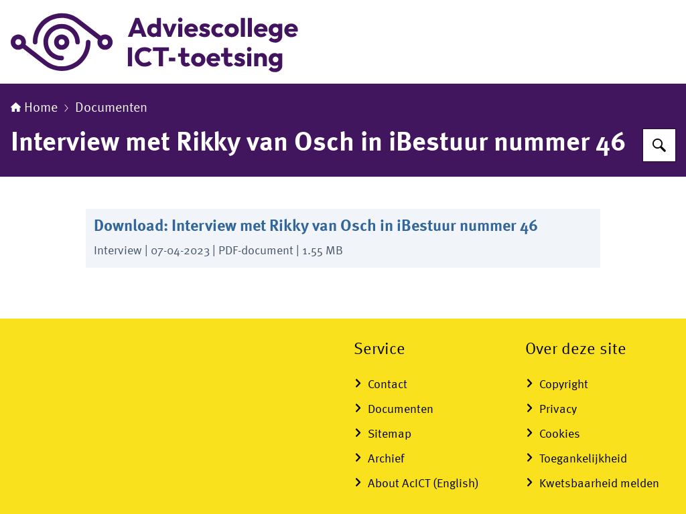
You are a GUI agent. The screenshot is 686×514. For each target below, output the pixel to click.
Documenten (111, 108)
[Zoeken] (659, 145)
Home (34, 108)
